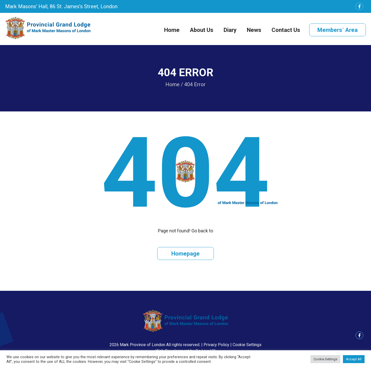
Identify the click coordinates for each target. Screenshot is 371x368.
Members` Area (337, 30)
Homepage (185, 253)
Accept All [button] (353, 359)
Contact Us (286, 30)
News (254, 30)
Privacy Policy (216, 344)
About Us (201, 30)
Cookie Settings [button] (247, 344)
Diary (230, 30)
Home (172, 30)
